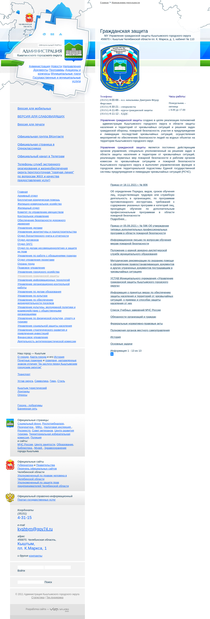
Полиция (36, 437)
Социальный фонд (29, 423)
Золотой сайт (11, 18)
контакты (35, 555)
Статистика (37, 597)
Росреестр (24, 430)
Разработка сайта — (47, 609)
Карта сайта (60, 34)
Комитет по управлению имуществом (41, 212)
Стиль (61, 381)
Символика (41, 381)
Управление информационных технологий (44, 279)
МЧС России (25, 444)
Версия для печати (31, 124)
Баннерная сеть (27, 408)
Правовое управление (31, 267)
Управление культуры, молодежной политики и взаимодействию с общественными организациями (47, 311)
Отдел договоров (28, 239)
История (59, 356)
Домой (44, 34)
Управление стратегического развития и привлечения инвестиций (42, 331)
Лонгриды (24, 391)
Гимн (53, 381)
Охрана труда (26, 263)
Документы (40, 70)
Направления (72, 66)
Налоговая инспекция (57, 427)
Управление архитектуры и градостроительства (47, 231)
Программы (57, 70)
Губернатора (25, 465)
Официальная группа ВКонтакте (41, 136)
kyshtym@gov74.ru (35, 529)
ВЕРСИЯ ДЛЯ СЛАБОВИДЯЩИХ (41, 116)
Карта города (38, 356)
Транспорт (24, 374)
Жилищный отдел (29, 207)
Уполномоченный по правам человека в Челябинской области (42, 477)
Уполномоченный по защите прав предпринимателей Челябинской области (43, 484)
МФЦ (38, 427)
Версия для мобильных (34, 108)
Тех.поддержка (54, 597)
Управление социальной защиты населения (45, 325)
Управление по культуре (33, 295)
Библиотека (25, 447)
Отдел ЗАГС (25, 243)
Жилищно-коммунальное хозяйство (40, 203)
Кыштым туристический (32, 387)
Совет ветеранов (42, 430)
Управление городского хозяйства (38, 271)
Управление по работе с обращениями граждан (47, 255)
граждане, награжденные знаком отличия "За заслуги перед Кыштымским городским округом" (47, 364)
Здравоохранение (55, 447)
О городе (23, 356)
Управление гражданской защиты (38, 275)
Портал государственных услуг (37, 499)
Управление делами (30, 227)
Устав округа (25, 381)
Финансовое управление (33, 337)
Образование (65, 444)
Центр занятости (44, 444)
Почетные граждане (30, 360)
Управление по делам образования (39, 291)
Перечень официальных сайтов (37, 468)
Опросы (22, 394)
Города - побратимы (30, 405)
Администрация (39, 66)
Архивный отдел (28, 195)
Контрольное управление (33, 216)
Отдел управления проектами (36, 259)
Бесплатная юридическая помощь (39, 199)
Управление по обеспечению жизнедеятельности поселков (36, 301)
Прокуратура (26, 427)
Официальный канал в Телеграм (41, 156)
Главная (104, 2)
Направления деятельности (126, 2)
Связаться (52, 34)
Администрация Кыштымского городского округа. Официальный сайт (49, 50)
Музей (38, 447)
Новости (56, 66)
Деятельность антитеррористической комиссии (47, 341)
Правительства (45, 465)
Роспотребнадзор (53, 423)
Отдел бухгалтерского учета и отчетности (43, 235)
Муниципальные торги (66, 73)
